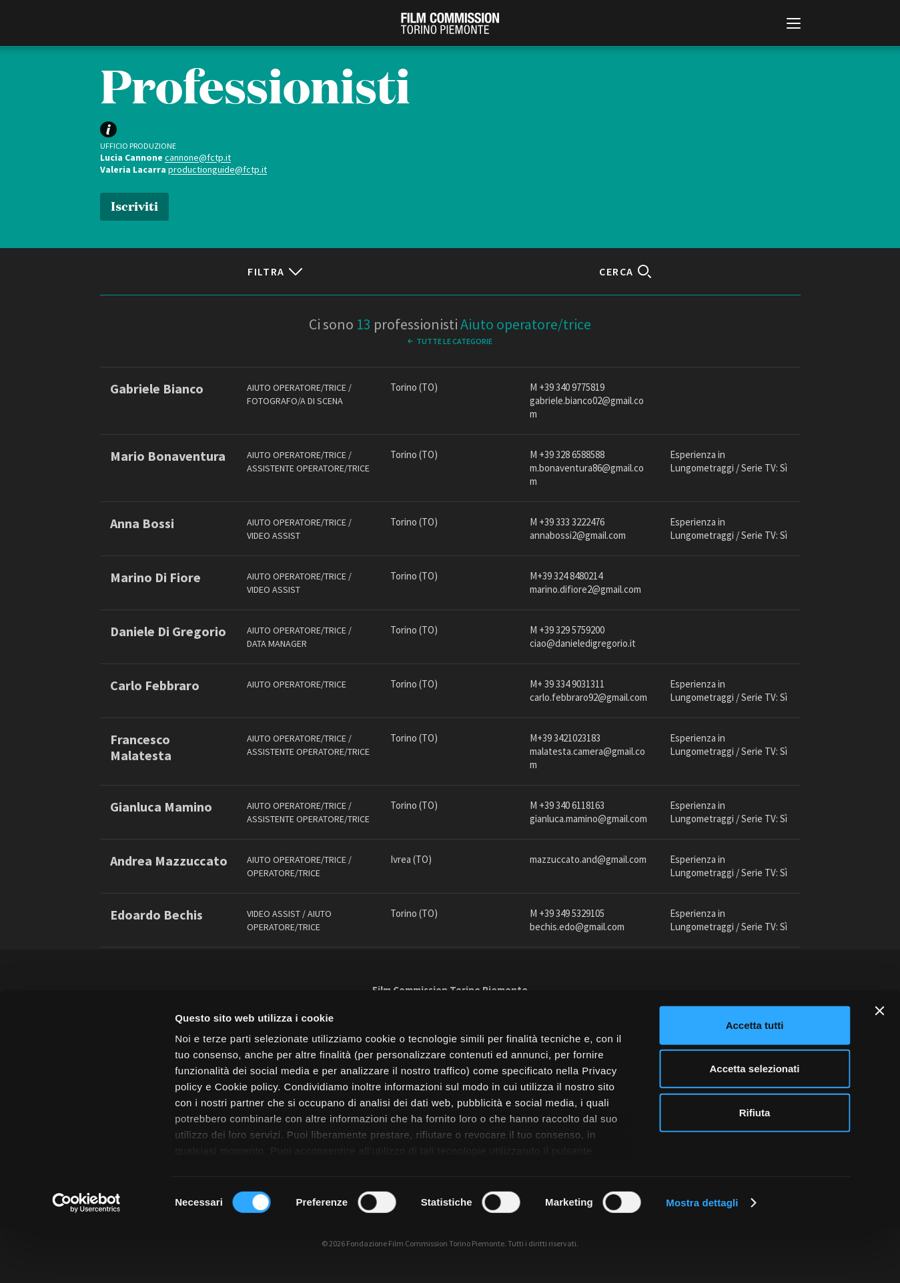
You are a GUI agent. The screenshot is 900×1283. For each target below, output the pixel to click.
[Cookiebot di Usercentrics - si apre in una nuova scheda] (86, 1257)
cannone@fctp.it (198, 157)
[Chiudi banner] (879, 1065)
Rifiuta (755, 1166)
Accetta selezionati (754, 1122)
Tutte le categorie (454, 341)
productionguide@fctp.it (217, 169)
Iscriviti (134, 205)
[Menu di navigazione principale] (794, 24)
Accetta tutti (755, 1079)
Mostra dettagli (702, 1256)
